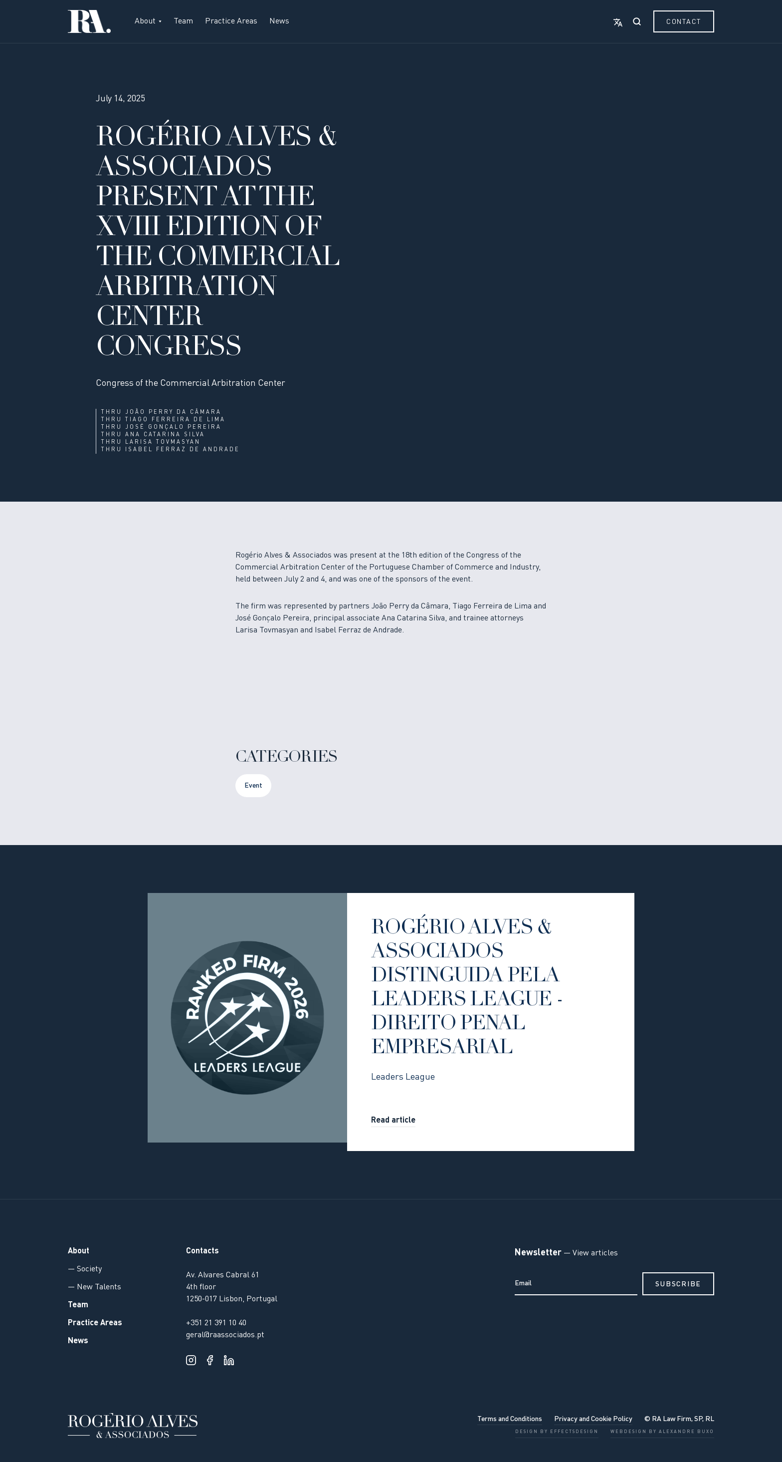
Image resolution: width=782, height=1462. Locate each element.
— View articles (590, 1253)
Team (183, 21)
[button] (148, 21)
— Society (85, 1269)
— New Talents (94, 1287)
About (78, 1251)
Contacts (202, 1251)
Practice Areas (231, 21)
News (279, 21)
